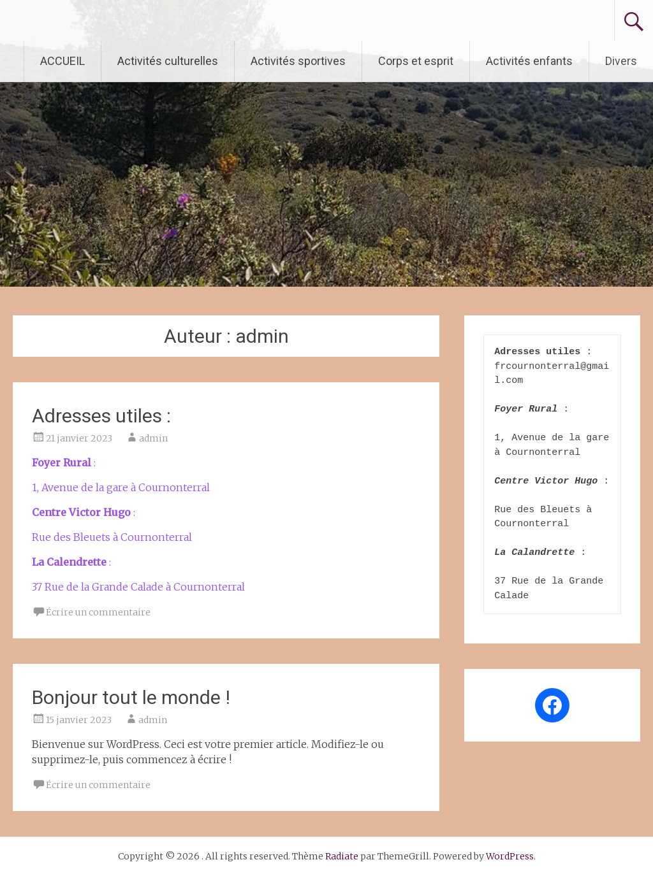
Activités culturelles (167, 61)
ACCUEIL (62, 61)
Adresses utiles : (101, 416)
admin (153, 438)
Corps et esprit (415, 61)
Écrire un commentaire (98, 612)
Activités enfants (529, 61)
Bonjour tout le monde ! (131, 697)
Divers (621, 61)
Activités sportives (298, 61)
